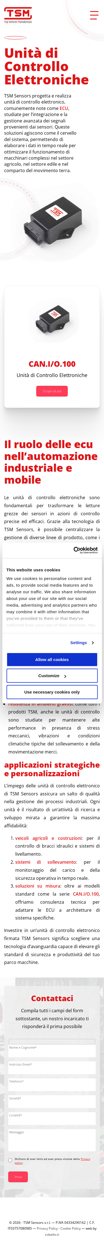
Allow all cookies (52, 659)
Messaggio (16, 1132)
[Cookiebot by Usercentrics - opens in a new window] (74, 550)
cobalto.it (52, 1234)
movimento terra (52, 170)
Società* (15, 1098)
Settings (78, 642)
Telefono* (16, 1081)
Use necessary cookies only (52, 692)
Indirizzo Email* (20, 1064)
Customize (52, 675)
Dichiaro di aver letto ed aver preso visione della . (52, 1161)
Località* (15, 1115)
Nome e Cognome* (23, 1047)
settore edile (44, 164)
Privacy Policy (47, 1228)
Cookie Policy (70, 1228)
